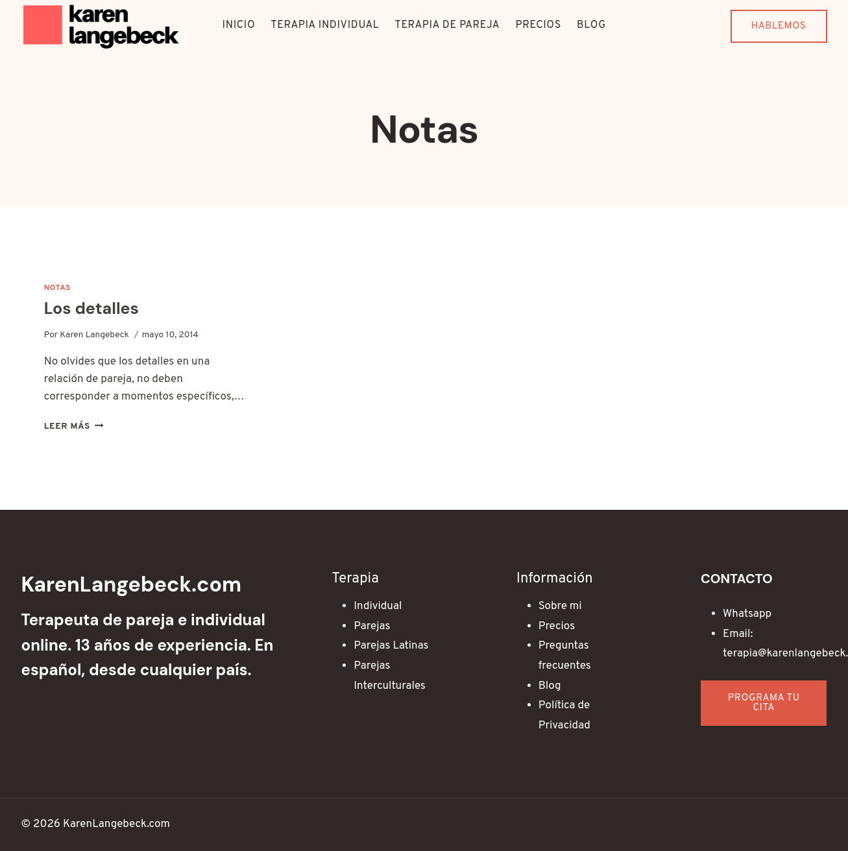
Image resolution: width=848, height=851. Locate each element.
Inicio (239, 25)
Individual (378, 606)
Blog (591, 25)
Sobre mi (560, 606)
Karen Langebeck (94, 335)
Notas (57, 288)
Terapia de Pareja (447, 25)
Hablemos (778, 26)
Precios (538, 25)
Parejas (372, 626)
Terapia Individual (325, 25)
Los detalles (91, 308)
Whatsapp (747, 614)
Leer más (74, 426)
